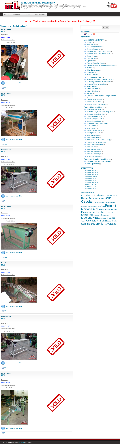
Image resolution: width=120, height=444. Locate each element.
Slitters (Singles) (92, 91)
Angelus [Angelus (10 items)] (97, 195)
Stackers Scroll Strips (94, 154)
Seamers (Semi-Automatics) (96, 84)
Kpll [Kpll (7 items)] (112, 212)
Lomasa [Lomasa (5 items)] (96, 215)
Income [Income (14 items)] (101, 209)
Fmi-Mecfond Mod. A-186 (91, 172)
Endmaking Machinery (94, 107)
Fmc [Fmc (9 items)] (103, 206)
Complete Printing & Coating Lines (98, 161)
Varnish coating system (94, 99)
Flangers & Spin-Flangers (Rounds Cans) (100, 65)
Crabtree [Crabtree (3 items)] (83, 206)
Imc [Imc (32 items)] (94, 209)
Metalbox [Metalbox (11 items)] (111, 218)
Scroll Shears (91, 147)
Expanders (90, 61)
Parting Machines (92, 75)
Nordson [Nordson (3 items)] (83, 221)
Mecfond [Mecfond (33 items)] (86, 217)
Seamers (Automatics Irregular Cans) (99, 79)
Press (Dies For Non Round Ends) (98, 140)
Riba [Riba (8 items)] (105, 221)
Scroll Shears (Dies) (93, 149)
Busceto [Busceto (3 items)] (95, 198)
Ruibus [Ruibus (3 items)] (109, 221)
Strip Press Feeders (93, 156)
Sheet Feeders (92, 86)
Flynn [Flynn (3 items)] (99, 206)
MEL (3, 31)
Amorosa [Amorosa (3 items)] (90, 195)
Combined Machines (94, 49)
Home (6, 14)
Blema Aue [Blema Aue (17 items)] (87, 198)
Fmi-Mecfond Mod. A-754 (91, 170)
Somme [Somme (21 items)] (85, 223)
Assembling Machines (94, 109)
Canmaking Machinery (94, 40)
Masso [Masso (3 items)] (107, 215)
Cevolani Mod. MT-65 (90, 178)
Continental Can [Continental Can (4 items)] (111, 202)
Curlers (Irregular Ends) (95, 119)
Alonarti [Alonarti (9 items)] (84, 195)
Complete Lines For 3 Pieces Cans (98, 54)
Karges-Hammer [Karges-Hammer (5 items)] (111, 209)
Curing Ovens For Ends (95, 116)
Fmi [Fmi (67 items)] (108, 205)
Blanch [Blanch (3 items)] (115, 195)
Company (16, 14)
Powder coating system (94, 77)
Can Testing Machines (94, 47)
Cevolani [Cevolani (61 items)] (87, 201)
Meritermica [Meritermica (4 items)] (103, 218)
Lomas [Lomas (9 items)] (90, 215)
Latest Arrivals (39, 14)
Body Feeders (91, 44)
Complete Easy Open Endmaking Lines (100, 112)
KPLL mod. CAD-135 (90, 184)
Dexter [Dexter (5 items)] (88, 206)
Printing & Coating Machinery (97, 159)
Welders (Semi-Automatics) (96, 104)
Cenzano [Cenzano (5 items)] (101, 198)
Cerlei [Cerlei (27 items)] (108, 198)
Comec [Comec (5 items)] (102, 202)
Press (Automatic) (93, 137)
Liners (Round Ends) (94, 133)
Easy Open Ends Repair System (97, 123)
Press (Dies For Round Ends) (97, 142)
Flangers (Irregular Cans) (95, 63)
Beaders (89, 42)
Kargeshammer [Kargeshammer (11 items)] (88, 212)
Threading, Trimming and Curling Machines (101, 96)
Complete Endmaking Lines (96, 114)
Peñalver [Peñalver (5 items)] (100, 221)
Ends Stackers (6, 29)
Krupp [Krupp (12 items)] (84, 215)
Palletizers (90, 72)
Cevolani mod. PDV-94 (90, 176)
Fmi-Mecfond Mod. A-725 (91, 182)
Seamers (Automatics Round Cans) (99, 82)
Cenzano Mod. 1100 (90, 186)
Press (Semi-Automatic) (95, 144)
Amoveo (21, 442)
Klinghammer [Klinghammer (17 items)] (103, 212)
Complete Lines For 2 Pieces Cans (98, 51)
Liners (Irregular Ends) (94, 130)
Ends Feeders (91, 58)
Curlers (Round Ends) (94, 121)
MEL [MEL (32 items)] (96, 217)
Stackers (90, 93)
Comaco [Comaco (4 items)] (97, 202)
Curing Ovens (91, 56)
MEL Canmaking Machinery (38, 2)
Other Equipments (93, 70)
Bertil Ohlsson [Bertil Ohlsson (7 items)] (106, 195)
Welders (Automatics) (94, 102)
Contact (27, 14)
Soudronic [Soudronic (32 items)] (96, 223)
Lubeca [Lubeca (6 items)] (102, 215)
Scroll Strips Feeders (94, 151)
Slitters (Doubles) (92, 89)
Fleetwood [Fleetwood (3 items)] (94, 206)
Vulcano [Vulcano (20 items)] (111, 223)
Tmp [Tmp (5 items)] (105, 224)
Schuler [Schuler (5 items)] (114, 221)
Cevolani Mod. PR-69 (90, 188)
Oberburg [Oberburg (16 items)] (91, 220)
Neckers (89, 68)
